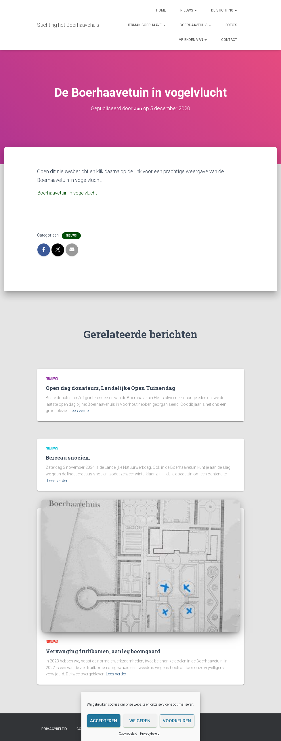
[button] (195, 10)
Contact (229, 40)
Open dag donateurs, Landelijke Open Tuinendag (110, 387)
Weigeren (139, 720)
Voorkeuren (177, 720)
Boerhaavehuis (195, 25)
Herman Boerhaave (146, 25)
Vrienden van (193, 40)
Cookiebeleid (128, 734)
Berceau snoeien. (68, 457)
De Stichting (224, 10)
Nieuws (188, 10)
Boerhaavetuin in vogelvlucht (69, 192)
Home (161, 10)
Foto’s (231, 25)
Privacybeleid (150, 734)
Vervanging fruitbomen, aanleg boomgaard (103, 650)
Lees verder (80, 410)
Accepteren (103, 720)
